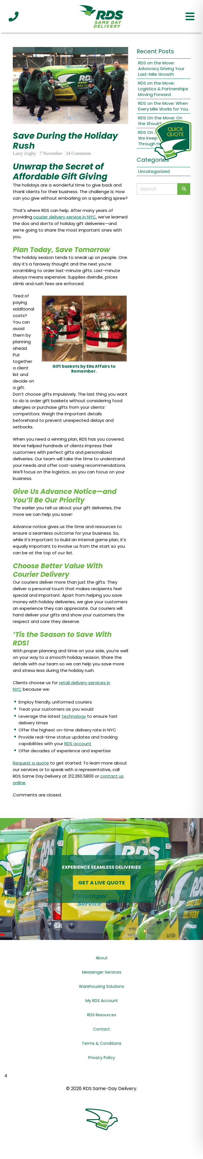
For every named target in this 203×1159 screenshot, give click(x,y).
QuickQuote (175, 132)
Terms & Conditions (101, 1043)
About (102, 958)
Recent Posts (155, 51)
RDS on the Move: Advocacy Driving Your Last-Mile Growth (161, 68)
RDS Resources (101, 1015)
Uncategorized (154, 171)
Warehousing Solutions (101, 986)
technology (74, 716)
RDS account (77, 744)
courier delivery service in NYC (64, 217)
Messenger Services (101, 972)
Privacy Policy (101, 1057)
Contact (101, 1029)
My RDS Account (101, 1000)
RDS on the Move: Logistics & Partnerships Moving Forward (163, 88)
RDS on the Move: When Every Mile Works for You (163, 106)
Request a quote (31, 763)
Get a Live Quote (101, 882)
